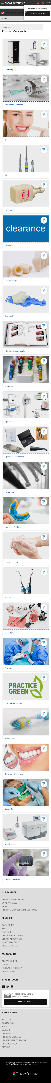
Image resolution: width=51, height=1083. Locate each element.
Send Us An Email (25, 1002)
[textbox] (21, 27)
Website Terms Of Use (35, 1063)
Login (47, 3)
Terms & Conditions (21, 1063)
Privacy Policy (9, 1063)
